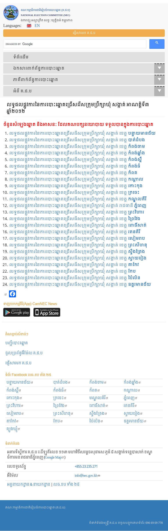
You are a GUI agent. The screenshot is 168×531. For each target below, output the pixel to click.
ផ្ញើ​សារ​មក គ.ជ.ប (84, 33)
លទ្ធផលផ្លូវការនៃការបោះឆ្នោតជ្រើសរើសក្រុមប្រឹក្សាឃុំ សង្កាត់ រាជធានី (77, 206)
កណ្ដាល (132, 390)
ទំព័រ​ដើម (20, 57)
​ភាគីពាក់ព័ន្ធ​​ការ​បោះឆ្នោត (89, 80)
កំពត (94, 390)
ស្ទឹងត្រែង (98, 414)
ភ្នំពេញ (131, 398)
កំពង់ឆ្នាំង (132, 382)
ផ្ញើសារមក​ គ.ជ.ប (18, 363)
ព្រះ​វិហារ (15, 406)
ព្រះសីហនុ (63, 414)
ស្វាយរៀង (133, 414)
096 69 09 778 (154, 523)
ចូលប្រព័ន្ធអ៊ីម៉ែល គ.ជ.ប (24, 353)
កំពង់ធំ (60, 390)
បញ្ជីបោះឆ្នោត (16, 343)
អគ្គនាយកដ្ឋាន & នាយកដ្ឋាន (28, 485)
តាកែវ (12, 421)
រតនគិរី (130, 406)
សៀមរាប (15, 414)
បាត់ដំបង (62, 382)
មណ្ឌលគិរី (98, 398)
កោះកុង (14, 398)
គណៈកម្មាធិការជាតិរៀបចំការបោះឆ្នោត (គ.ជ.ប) (35, 507)
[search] (74, 44)
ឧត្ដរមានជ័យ (135, 421)
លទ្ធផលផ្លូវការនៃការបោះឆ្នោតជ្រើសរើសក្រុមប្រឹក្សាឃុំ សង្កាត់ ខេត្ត (82, 133)
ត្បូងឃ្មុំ (13, 429)
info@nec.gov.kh (87, 476)
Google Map (54, 457)
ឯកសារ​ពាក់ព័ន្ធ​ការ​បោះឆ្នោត (89, 68)
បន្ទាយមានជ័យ (19, 382)
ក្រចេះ (60, 398)
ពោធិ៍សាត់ (98, 406)
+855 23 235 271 (86, 467)
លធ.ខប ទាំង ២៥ (66, 485)
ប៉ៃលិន (96, 421)
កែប (58, 421)
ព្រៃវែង (60, 406)
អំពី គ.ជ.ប (89, 91)
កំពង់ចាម (98, 382)
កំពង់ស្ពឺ (13, 390)
